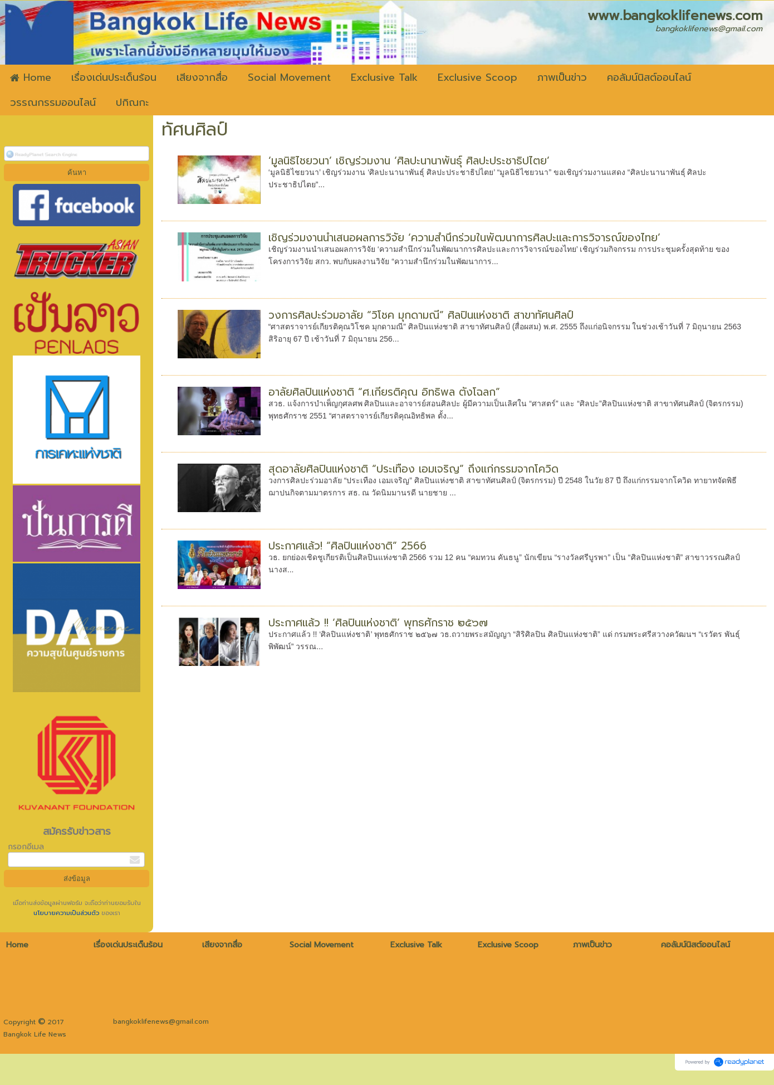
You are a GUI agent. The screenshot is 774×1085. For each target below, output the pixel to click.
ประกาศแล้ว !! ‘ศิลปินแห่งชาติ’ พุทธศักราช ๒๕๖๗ (378, 623)
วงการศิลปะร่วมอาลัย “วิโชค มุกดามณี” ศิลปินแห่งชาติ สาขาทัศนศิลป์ (421, 315)
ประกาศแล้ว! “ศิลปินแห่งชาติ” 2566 (347, 546)
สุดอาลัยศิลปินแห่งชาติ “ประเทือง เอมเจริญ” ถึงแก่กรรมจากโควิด (413, 469)
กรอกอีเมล (26, 847)
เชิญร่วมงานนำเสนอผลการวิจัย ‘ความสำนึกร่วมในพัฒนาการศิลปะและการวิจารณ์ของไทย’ (464, 238)
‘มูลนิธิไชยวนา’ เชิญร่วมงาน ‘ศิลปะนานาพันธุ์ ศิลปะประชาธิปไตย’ (409, 161)
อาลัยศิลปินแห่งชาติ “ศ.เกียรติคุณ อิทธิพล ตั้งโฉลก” (384, 392)
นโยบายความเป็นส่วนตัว (67, 913)
